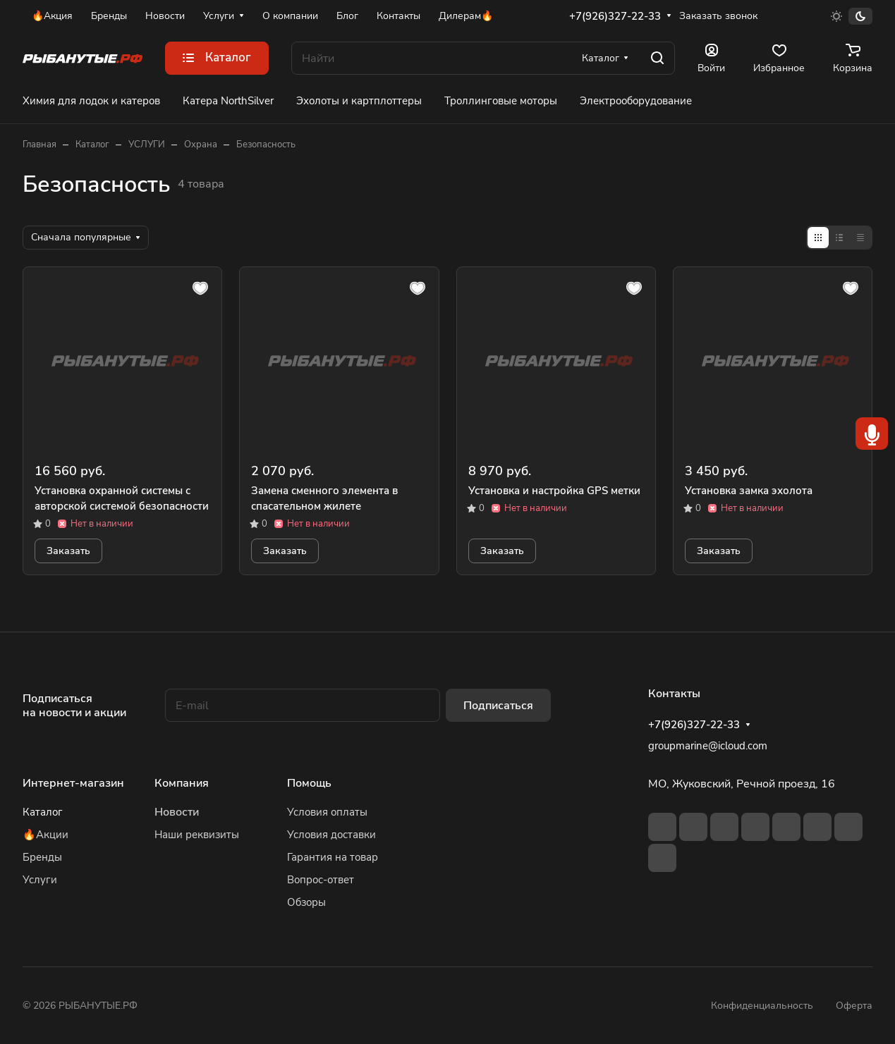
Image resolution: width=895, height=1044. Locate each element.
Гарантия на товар (332, 857)
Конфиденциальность (762, 1005)
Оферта (854, 1005)
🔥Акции (45, 835)
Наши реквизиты (196, 835)
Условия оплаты (327, 812)
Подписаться (498, 705)
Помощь (309, 783)
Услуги (40, 880)
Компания (181, 783)
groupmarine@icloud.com (707, 746)
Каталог (43, 812)
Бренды (42, 857)
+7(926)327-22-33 (615, 16)
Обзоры (306, 902)
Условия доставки (331, 835)
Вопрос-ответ (320, 880)
